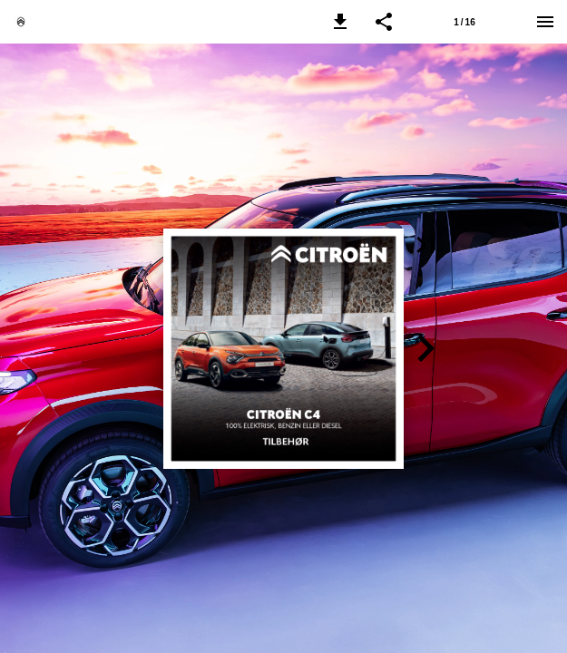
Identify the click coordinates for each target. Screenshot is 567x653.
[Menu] (545, 22)
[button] (340, 22)
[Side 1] (464, 22)
